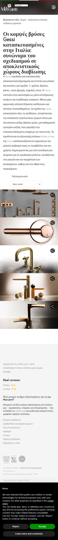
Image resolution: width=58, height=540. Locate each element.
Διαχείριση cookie (11, 443)
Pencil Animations (11, 427)
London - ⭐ (9, 389)
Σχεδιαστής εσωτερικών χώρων (18, 423)
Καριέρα (7, 431)
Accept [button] (42, 526)
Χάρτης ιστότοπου (11, 439)
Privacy (6, 435)
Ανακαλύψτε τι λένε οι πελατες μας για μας (23, 368)
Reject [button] (16, 526)
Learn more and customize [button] (29, 533)
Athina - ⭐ (9, 385)
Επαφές (7, 371)
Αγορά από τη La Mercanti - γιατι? (19, 364)
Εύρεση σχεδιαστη (12, 419)
